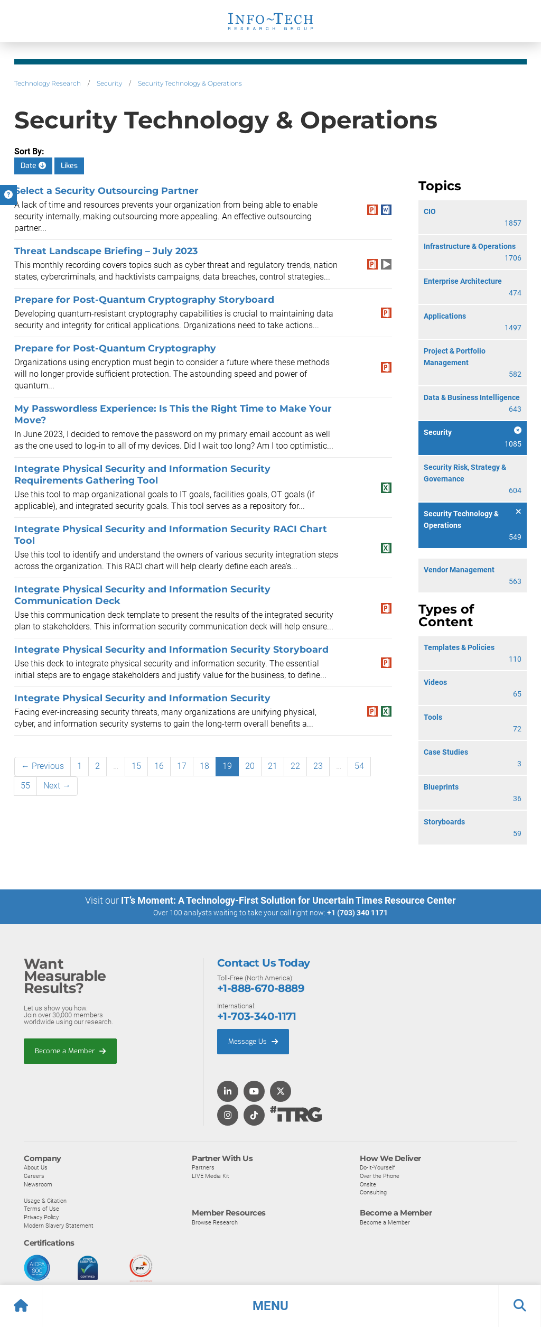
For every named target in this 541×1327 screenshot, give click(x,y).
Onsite (368, 1184)
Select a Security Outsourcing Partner (106, 190)
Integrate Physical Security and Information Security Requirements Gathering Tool (142, 474)
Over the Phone (379, 1176)
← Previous (42, 766)
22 (295, 766)
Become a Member (70, 1050)
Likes (69, 166)
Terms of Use (41, 1208)
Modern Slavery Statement (59, 1225)
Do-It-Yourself (377, 1167)
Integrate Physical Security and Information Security (142, 697)
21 (272, 766)
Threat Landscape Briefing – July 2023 (106, 250)
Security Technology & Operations (190, 83)
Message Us (253, 1041)
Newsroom (38, 1184)
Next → (57, 786)
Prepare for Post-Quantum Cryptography (115, 348)
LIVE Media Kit (210, 1176)
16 (159, 766)
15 (136, 766)
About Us (36, 1167)
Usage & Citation (45, 1200)
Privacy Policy (41, 1217)
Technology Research (47, 83)
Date (33, 166)
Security (109, 83)
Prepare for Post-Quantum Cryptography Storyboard (144, 299)
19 (227, 766)
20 (250, 766)
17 (181, 766)
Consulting (373, 1192)
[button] (270, 1306)
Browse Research (215, 1222)
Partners (203, 1167)
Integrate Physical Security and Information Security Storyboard (171, 649)
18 (204, 766)
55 (25, 786)
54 (359, 766)
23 (318, 766)
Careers (34, 1176)
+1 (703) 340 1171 (357, 912)
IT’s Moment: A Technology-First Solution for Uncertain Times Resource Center (288, 900)
